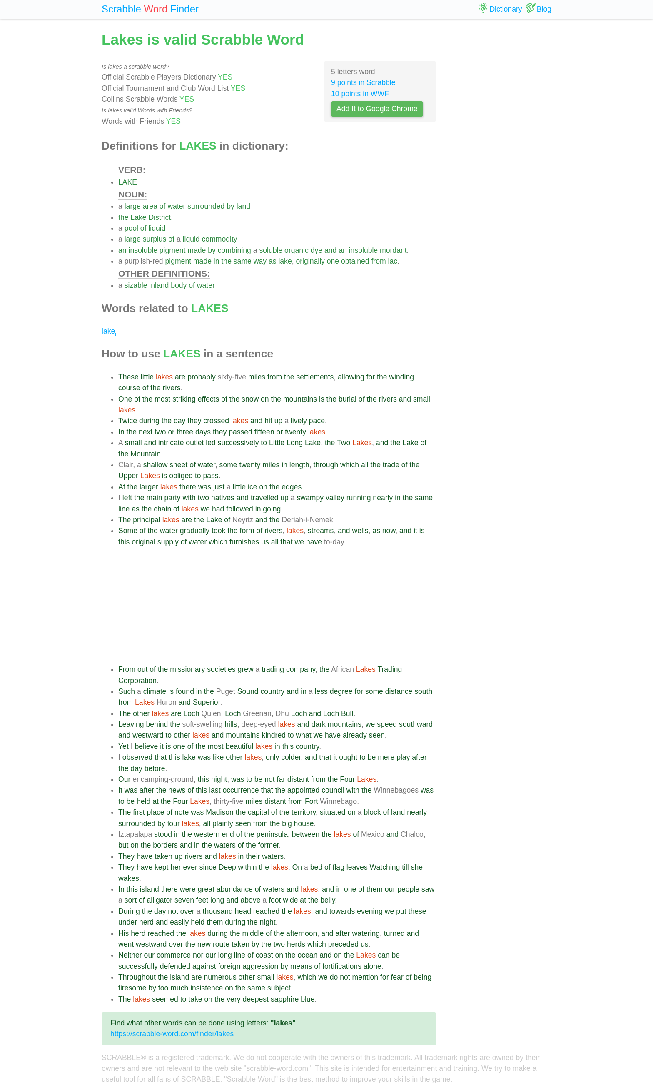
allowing (351, 377)
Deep (227, 867)
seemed (165, 999)
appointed (303, 790)
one (333, 261)
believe (146, 746)
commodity (219, 239)
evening (370, 911)
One (125, 399)
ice (252, 487)
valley (335, 498)
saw (427, 889)
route (221, 944)
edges (292, 487)
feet (202, 900)
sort (131, 900)
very (233, 999)
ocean (307, 955)
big (287, 823)
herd (146, 922)
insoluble (142, 250)
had (218, 509)
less (321, 691)
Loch (191, 713)
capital (258, 812)
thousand (218, 911)
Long (295, 443)
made (196, 250)
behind (157, 724)
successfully (138, 966)
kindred (274, 735)
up (278, 421)
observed (137, 757)
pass (210, 475)
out (142, 669)
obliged (181, 475)
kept (161, 867)
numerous (220, 977)
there (187, 487)
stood (163, 834)
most (162, 399)
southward (416, 724)
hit (268, 421)
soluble (270, 250)
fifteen (264, 432)
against (204, 966)
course (129, 388)
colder (291, 757)
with (189, 498)
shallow (155, 465)
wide (290, 900)
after (419, 757)
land (243, 206)
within (247, 867)
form (247, 530)
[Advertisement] (277, 605)
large (133, 206)
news (176, 790)
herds (296, 944)
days (203, 432)
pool (131, 228)
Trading (389, 669)
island (149, 889)
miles (256, 377)
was (204, 487)
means (301, 966)
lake (285, 261)
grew (246, 669)
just (218, 487)
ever (190, 867)
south (423, 691)
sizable (136, 285)
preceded (343, 944)
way (260, 261)
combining (234, 250)
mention (365, 977)
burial (347, 399)
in (216, 261)
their (253, 856)
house (304, 823)
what (304, 735)
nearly (383, 498)
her (175, 867)
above (251, 900)
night (219, 779)
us (265, 542)
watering (366, 933)
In (121, 432)
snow (250, 399)
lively (299, 421)
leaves (357, 867)
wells (360, 530)
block (372, 812)
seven (184, 900)
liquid (156, 228)
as (273, 261)
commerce (174, 955)
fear (397, 977)
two (160, 432)
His (123, 933)
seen (377, 735)
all (365, 465)
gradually (194, 530)
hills (230, 724)
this (124, 542)
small (421, 399)
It (120, 790)
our (390, 889)
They (126, 856)
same (243, 261)
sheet (178, 465)
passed (240, 432)
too (163, 988)
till (405, 867)
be (372, 757)
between (306, 834)
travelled (265, 498)
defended (175, 966)
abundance (235, 889)
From (126, 669)
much (179, 988)
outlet (195, 443)
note (181, 812)
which (349, 465)
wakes (128, 878)
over (187, 911)
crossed (216, 421)
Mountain (145, 454)
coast (264, 955)
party (172, 498)
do (334, 977)
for (370, 377)
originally (310, 261)
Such (126, 691)
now (388, 530)
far (281, 779)
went (126, 944)
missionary (187, 669)
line (124, 509)
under (127, 922)
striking (184, 399)
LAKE (127, 182)
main (154, 498)
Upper (128, 475)
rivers (172, 388)
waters (225, 845)
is (321, 399)
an (122, 250)
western (207, 834)
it (415, 530)
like (218, 757)
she (417, 867)
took (218, 530)
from (378, 261)
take (195, 999)
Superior (206, 702)
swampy (310, 498)
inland (159, 285)
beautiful (240, 746)
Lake (138, 217)
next (145, 432)
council (333, 790)
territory (304, 812)
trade (391, 465)
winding (401, 377)
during (149, 421)
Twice (127, 421)
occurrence (240, 790)
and (330, 250)
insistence (206, 988)
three (185, 432)
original (143, 542)
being (422, 977)
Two (343, 443)
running (358, 498)
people (408, 889)
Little (276, 443)
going (272, 509)
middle (253, 933)
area (150, 206)
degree (341, 691)
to (264, 443)
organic (296, 250)
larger (149, 487)
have (314, 542)
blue (307, 999)
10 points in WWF (360, 94)
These (128, 377)
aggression (260, 966)
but (123, 845)
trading (273, 669)
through (326, 465)
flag (338, 867)
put (401, 911)
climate (155, 691)
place (155, 812)
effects (208, 399)
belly (327, 900)
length (299, 465)
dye (316, 250)
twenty (295, 432)
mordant (393, 250)
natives (222, 498)
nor (198, 955)
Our (124, 779)
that (286, 542)
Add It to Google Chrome (377, 109)
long (217, 900)
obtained (355, 261)
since (208, 867)
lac (393, 261)
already (355, 735)
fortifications (341, 966)
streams (321, 530)
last (214, 790)
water (176, 206)
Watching (385, 867)
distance (399, 691)
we (205, 509)
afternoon (301, 933)
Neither (130, 955)
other (141, 713)
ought (348, 757)
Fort (311, 801)
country (272, 691)
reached (266, 911)
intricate (171, 443)
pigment (173, 250)
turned (394, 933)
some (228, 465)
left (127, 498)
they (194, 421)
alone (372, 966)
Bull (347, 713)
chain (162, 509)
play (403, 757)
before (155, 768)
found (185, 691)
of (163, 206)
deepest (255, 999)
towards (342, 911)
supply (168, 542)
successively (238, 443)
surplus (155, 239)
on (265, 399)
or (171, 432)
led (210, 443)
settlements (315, 377)
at (155, 801)
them (374, 889)
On (297, 867)
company (300, 669)
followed (239, 509)
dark (319, 724)
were (188, 889)
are (180, 377)
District (159, 217)
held (143, 801)
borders (165, 845)
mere (386, 757)
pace (317, 421)
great (206, 889)
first (139, 812)
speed (387, 724)
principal (146, 520)
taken (163, 856)
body (179, 285)
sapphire (285, 999)
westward (147, 735)
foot (275, 900)
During (129, 911)
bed (316, 867)
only (272, 757)
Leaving (131, 724)
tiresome (132, 988)
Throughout (137, 977)
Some (127, 530)
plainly (222, 823)
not (269, 779)
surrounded (205, 206)
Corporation (137, 680)
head (243, 911)
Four (347, 779)
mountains (300, 399)
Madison (220, 812)
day (179, 421)
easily (179, 922)
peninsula (272, 834)
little (147, 377)
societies (221, 669)
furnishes (244, 542)
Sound (248, 691)
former (268, 845)
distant (298, 779)
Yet (123, 746)
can (383, 955)
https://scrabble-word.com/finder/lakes (172, 1034)
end (228, 834)
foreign (229, 966)
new (204, 944)
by (230, 206)
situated (333, 812)
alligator (160, 900)
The (124, 520)
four (173, 823)
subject (279, 988)
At (121, 487)
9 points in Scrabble (363, 82)
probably (201, 377)
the (123, 217)
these (417, 911)
